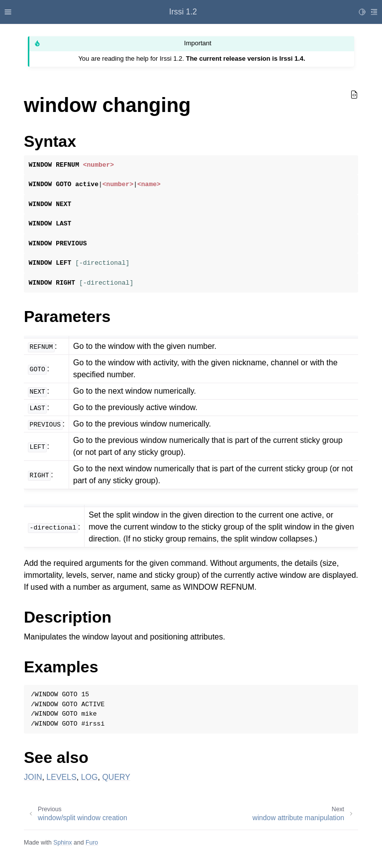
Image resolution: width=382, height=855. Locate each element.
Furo (92, 842)
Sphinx (62, 842)
